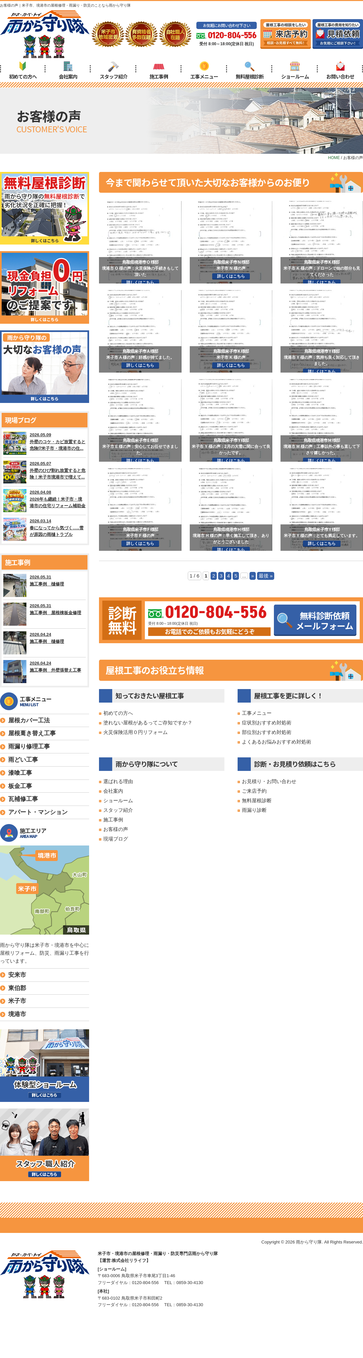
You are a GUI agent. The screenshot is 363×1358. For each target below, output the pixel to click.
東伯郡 (17, 988)
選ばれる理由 (118, 781)
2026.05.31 (44, 585)
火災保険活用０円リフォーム (135, 732)
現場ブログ (115, 839)
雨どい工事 (23, 759)
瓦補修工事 (23, 799)
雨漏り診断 (254, 810)
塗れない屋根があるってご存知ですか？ (147, 722)
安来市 (17, 975)
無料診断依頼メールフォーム (315, 620)
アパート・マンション (38, 812)
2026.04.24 (44, 642)
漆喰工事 (20, 773)
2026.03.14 (44, 529)
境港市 (17, 1014)
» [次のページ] (252, 576)
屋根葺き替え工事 (32, 733)
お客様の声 (115, 829)
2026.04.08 (44, 500)
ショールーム (295, 70)
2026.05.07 (44, 471)
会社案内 (68, 70)
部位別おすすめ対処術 (266, 732)
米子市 (17, 1001)
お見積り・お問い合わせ (269, 781)
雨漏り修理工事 (29, 746)
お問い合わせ (340, 70)
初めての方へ (23, 70)
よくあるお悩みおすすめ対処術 (276, 742)
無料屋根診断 (249, 70)
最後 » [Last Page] (266, 576)
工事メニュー (204, 70)
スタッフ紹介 (113, 70)
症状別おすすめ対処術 (266, 722)
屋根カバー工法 (29, 720)
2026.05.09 (44, 443)
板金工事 (20, 786)
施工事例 (158, 70)
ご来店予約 (254, 791)
